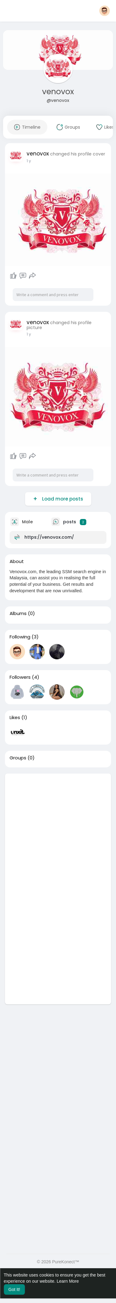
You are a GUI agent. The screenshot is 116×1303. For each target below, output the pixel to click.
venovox (58, 91)
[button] (105, 11)
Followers (20, 677)
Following (20, 636)
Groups (18, 757)
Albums (18, 613)
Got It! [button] (14, 1289)
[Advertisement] (58, 831)
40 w (31, 161)
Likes (15, 717)
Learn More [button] (68, 1281)
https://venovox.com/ (49, 537)
